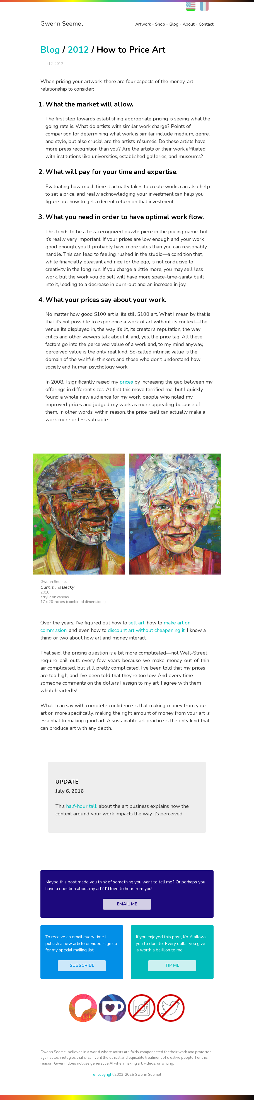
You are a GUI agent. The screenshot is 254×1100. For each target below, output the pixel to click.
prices (126, 382)
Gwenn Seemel (61, 24)
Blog (173, 24)
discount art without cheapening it (146, 630)
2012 (78, 50)
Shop (160, 24)
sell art (136, 622)
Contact (206, 24)
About (189, 24)
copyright (103, 1074)
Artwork (143, 24)
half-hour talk (81, 806)
